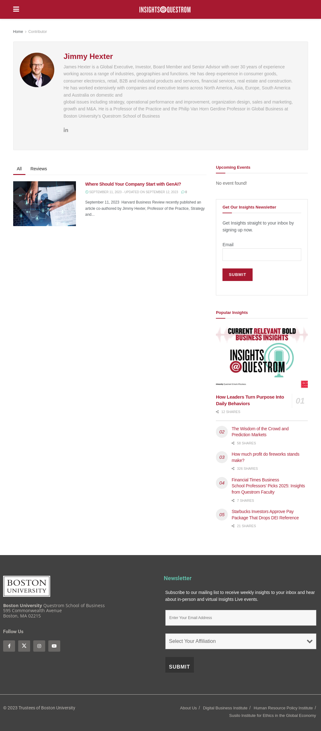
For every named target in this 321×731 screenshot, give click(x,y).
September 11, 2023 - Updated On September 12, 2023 (131, 192)
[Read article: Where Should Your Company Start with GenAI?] (44, 203)
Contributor (37, 31)
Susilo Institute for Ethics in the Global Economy (272, 715)
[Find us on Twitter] (24, 646)
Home (18, 31)
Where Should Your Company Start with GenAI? (133, 184)
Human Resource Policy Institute (283, 708)
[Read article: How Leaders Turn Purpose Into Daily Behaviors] (262, 358)
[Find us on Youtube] (54, 646)
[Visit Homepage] (165, 9)
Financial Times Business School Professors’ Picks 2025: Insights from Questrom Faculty (268, 486)
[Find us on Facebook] (9, 646)
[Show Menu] (16, 9)
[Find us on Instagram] (39, 646)
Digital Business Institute (225, 708)
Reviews (38, 168)
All (19, 168)
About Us (188, 708)
